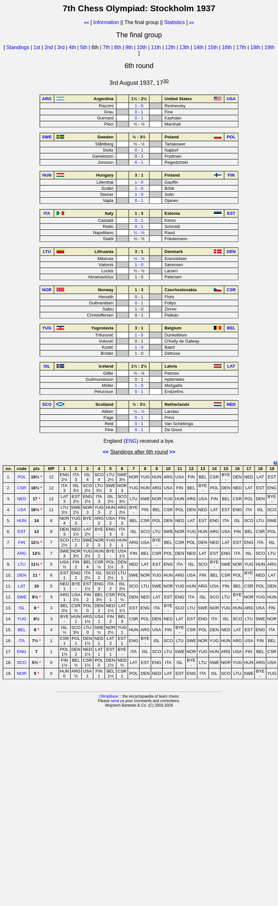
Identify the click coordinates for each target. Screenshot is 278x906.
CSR (21, 487)
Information (106, 22)
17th (242, 47)
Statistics (174, 22)
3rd (61, 47)
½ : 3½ (139, 137)
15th (213, 47)
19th (269, 47)
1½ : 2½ (139, 98)
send (115, 701)
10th (142, 47)
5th (84, 47)
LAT (21, 586)
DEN (21, 575)
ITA (22, 640)
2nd (49, 47)
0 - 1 (139, 111)
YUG (21, 618)
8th (118, 47)
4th (73, 47)
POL (21, 477)
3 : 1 (139, 175)
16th (227, 47)
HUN (21, 520)
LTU (21, 564)
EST (22, 531)
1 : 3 (139, 213)
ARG (21, 553)
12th (171, 47)
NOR (22, 673)
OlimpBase (109, 696)
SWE (21, 597)
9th (130, 47)
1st (37, 47)
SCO (21, 662)
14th (199, 47)
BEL (22, 629)
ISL (22, 607)
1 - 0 (139, 105)
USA (21, 509)
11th (156, 47)
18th (256, 47)
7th (107, 47)
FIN (21, 542)
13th (185, 47)
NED (21, 498)
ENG (131, 441)
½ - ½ (139, 232)
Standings (17, 47)
